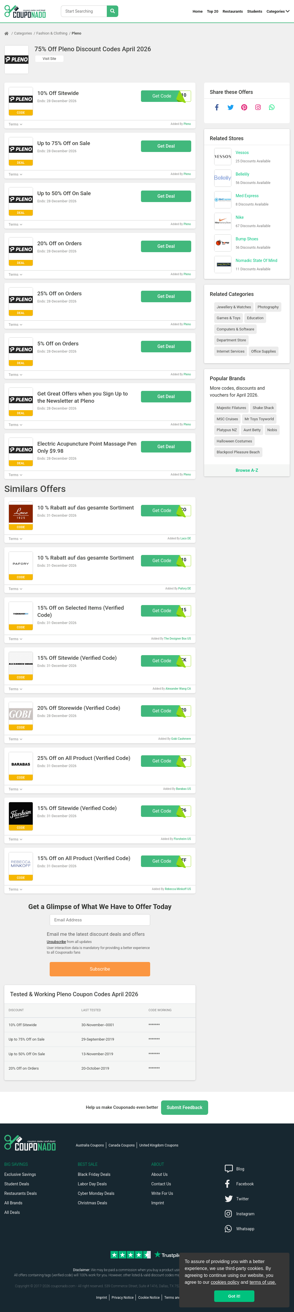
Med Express (247, 195)
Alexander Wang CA (178, 688)
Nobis (272, 430)
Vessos (242, 152)
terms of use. (262, 1282)
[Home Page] (9, 33)
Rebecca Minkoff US (178, 889)
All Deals (12, 1212)
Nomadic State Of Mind (256, 260)
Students (254, 11)
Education (255, 318)
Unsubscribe (56, 942)
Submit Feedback (184, 1107)
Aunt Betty (252, 430)
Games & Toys (229, 318)
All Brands (13, 1203)
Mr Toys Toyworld (259, 419)
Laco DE (186, 538)
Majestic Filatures (231, 408)
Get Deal (166, 146)
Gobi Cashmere (181, 738)
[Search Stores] (112, 11)
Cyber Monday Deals (96, 1193)
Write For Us (162, 1193)
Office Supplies (263, 351)
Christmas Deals (92, 1203)
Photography (268, 307)
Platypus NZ (227, 430)
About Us (159, 1174)
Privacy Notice (123, 1298)
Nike (240, 217)
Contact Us (161, 1184)
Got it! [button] (234, 1296)
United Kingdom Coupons (158, 1145)
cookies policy (225, 1282)
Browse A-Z (247, 470)
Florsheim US (182, 839)
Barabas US (183, 788)
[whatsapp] (272, 107)
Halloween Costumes (234, 441)
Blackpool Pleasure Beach (238, 452)
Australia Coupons (90, 1145)
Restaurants (233, 11)
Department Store (231, 340)
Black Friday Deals (94, 1174)
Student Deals (16, 1184)
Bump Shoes (247, 239)
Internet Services (231, 351)
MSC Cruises (227, 419)
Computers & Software (235, 329)
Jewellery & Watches (234, 307)
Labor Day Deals (92, 1184)
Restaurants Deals (20, 1193)
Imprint (157, 1203)
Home (198, 11)
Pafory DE (184, 588)
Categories (275, 11)
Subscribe (100, 969)
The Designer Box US (177, 638)
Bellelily (242, 174)
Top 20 (212, 11)
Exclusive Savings (20, 1174)
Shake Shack (263, 408)
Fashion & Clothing (51, 33)
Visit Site (49, 59)
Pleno (76, 33)
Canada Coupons (122, 1145)
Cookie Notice (149, 1298)
